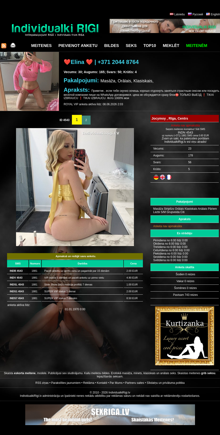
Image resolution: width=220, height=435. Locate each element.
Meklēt (171, 45)
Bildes (111, 45)
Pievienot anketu (78, 45)
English (215, 14)
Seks (131, 45)
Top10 (149, 45)
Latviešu (179, 14)
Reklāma (88, 383)
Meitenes (41, 45)
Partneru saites (134, 383)
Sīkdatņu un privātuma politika (166, 383)
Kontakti (102, 383)
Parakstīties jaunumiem (66, 383)
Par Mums (116, 383)
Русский (197, 14)
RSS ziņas (42, 383)
